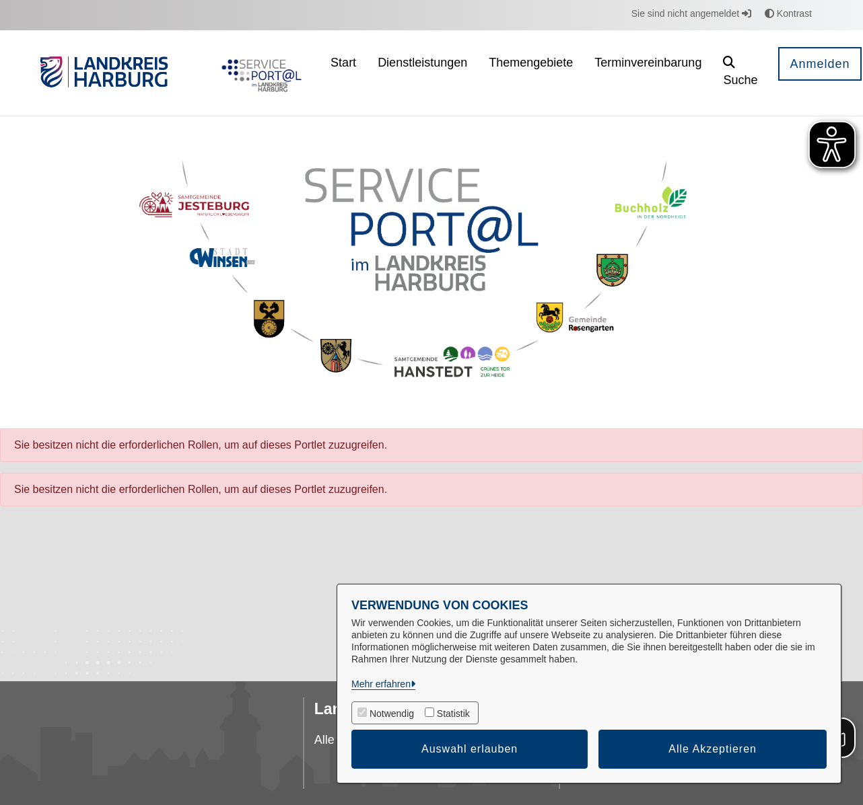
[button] (740, 73)
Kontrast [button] (788, 13)
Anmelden (820, 64)
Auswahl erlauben (469, 749)
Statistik (453, 713)
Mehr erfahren (381, 684)
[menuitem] (343, 73)
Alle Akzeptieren (712, 749)
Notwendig (392, 713)
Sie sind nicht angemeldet (691, 13)
